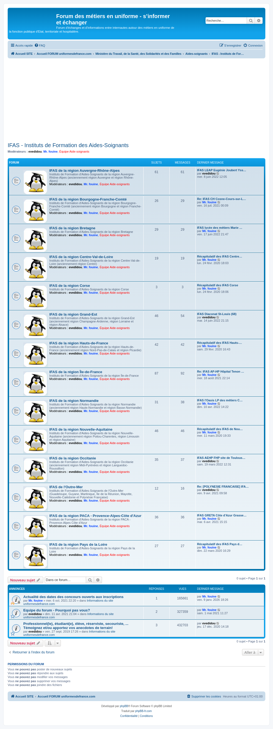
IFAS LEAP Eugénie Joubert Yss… (221, 170)
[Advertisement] (136, 99)
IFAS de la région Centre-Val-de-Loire (81, 257)
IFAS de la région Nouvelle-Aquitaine (80, 429)
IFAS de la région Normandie (74, 401)
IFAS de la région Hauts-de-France (78, 343)
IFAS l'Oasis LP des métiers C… (220, 400)
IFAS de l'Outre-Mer (66, 487)
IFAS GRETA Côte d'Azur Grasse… (221, 515)
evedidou (35, 151)
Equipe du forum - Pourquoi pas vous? (56, 610)
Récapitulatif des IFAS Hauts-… (219, 342)
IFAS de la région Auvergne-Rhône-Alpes (84, 170)
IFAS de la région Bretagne (72, 228)
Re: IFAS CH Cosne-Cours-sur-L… (221, 199)
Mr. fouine (50, 151)
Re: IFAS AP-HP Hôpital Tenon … (220, 371)
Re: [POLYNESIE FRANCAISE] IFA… (223, 486)
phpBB (124, 706)
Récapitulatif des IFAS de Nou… (220, 429)
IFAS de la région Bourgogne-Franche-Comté (88, 199)
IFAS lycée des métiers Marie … (219, 227)
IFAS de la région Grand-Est (73, 314)
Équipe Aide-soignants (74, 151)
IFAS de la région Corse (69, 286)
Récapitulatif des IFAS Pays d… (219, 544)
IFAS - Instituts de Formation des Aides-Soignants (68, 145)
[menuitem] (39, 45)
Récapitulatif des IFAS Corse (217, 285)
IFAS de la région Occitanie (72, 458)
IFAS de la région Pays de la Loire (78, 544)
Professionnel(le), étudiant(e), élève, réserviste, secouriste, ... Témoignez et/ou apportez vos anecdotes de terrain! (75, 626)
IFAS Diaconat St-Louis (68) (217, 314)
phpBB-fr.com (143, 711)
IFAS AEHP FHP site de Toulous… (221, 457)
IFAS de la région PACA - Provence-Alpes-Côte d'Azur (95, 516)
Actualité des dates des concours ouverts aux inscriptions (73, 597)
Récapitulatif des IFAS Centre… (219, 256)
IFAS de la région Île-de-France (75, 372)
